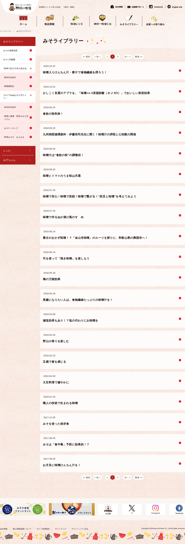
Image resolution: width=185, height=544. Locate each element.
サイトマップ (60, 529)
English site (175, 6)
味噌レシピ (76, 19)
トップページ (5, 31)
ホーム (23, 19)
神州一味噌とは (102, 19)
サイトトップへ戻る (80, 529)
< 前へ (98, 56)
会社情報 (117, 6)
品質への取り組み (155, 19)
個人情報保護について (22, 529)
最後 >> (138, 56)
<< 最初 (86, 56)
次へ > (127, 56)
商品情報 (49, 19)
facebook (155, 6)
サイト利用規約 (43, 529)
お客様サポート (135, 6)
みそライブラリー (128, 19)
